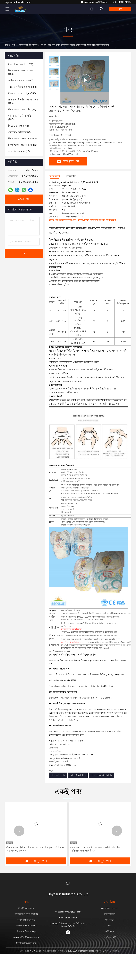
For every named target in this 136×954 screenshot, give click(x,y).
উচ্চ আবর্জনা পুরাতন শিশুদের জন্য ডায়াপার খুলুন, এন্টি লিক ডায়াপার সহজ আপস (35, 849)
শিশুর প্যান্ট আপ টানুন (28, 45)
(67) (21, 80)
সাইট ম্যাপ (109, 931)
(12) (22, 145)
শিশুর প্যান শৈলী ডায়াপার (101, 775)
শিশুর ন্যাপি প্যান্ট (58, 775)
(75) (19, 132)
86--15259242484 (121, 2)
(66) (18, 126)
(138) (22, 93)
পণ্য (13, 45)
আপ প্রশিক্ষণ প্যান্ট (78, 775)
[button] (19, 831)
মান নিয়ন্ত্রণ (109, 920)
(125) (23, 101)
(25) (22, 138)
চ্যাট (120, 9)
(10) (19, 151)
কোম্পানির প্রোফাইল (109, 908)
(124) (21, 72)
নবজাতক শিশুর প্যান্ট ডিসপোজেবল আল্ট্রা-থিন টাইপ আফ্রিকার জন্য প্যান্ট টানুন (95, 849)
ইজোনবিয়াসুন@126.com (65, 765)
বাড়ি (6, 45)
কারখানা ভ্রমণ (109, 914)
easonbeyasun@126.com (94, 2)
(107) (21, 118)
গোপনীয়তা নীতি (110, 937)
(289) (20, 64)
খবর (109, 926)
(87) (22, 109)
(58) (22, 87)
